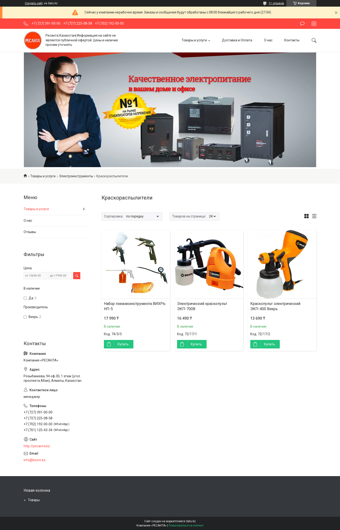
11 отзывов (276, 3)
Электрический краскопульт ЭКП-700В (202, 306)
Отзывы (30, 232)
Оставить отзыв (302, 23)
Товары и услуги (194, 40)
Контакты (291, 40)
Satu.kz (191, 521)
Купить (123, 344)
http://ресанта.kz (37, 446)
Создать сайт (34, 3)
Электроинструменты (76, 176)
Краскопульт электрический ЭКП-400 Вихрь (275, 306)
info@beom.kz (35, 460)
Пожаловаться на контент (186, 525)
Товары (34, 500)
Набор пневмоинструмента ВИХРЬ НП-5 (135, 306)
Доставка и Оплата (237, 40)
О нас (268, 40)
